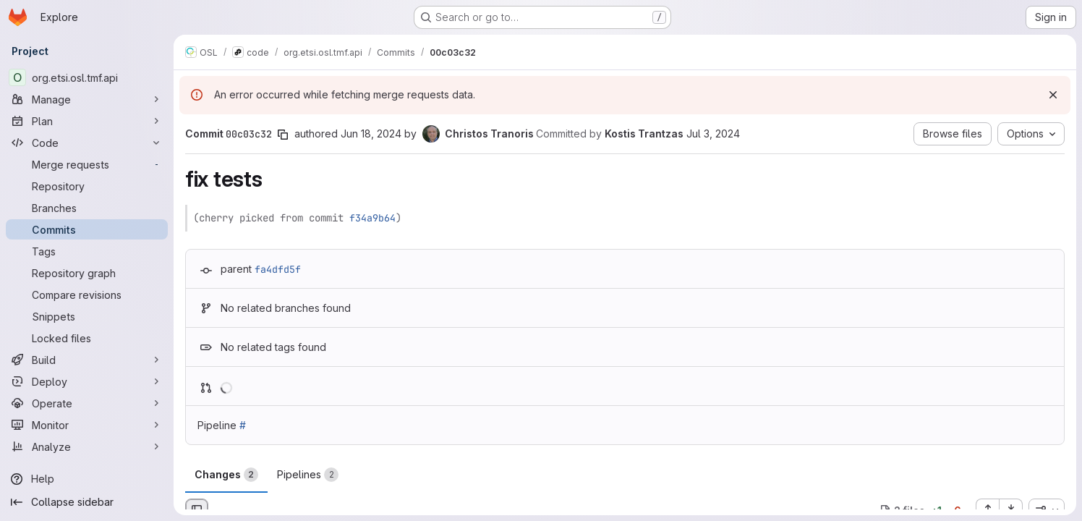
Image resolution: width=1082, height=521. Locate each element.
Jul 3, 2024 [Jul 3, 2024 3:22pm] (713, 133)
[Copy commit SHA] (282, 134)
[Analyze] (87, 446)
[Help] (87, 479)
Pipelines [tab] (307, 474)
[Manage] (87, 99)
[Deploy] (87, 381)
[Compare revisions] (87, 294)
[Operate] (87, 403)
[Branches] (87, 208)
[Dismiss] (1053, 94)
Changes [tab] (226, 474)
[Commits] (87, 229)
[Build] (87, 360)
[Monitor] (87, 425)
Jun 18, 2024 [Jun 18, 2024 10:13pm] (371, 133)
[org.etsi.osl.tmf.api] (87, 77)
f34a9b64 (372, 217)
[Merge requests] (87, 164)
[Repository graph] (87, 273)
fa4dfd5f (278, 269)
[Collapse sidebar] (87, 502)
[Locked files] (87, 338)
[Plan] (87, 121)
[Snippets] (87, 316)
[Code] (87, 142)
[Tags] (87, 251)
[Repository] (87, 186)
